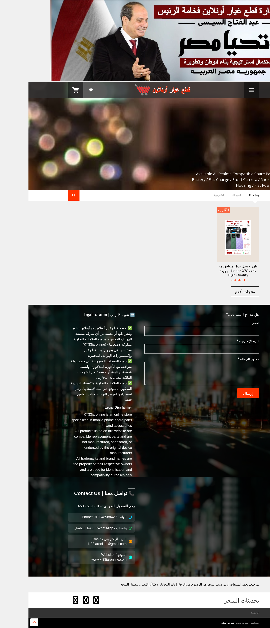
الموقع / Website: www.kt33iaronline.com (83, 557)
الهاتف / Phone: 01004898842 (78, 517)
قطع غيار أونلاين (199, 622)
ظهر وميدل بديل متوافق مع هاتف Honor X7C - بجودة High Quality (209, 270)
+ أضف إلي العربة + (209, 280)
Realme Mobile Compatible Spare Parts (175, 123)
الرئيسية (227, 612)
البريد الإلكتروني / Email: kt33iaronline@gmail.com (81, 541)
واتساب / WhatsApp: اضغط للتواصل (74, 528)
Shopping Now (214, 167)
